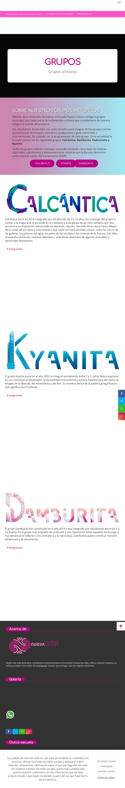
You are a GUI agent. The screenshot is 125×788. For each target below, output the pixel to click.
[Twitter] (15, 731)
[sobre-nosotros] (23, 707)
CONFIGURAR (106, 766)
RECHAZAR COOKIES (106, 761)
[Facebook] (9, 731)
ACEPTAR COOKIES (106, 771)
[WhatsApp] (22, 731)
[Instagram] (29, 731)
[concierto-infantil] (102, 707)
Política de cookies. (106, 777)
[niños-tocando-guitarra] (62, 707)
